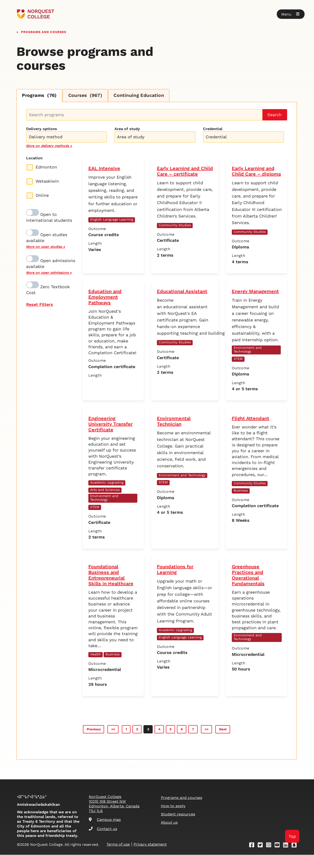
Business (241, 491)
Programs (40, 96)
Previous (94, 729)
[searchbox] (68, 137)
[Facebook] (253, 846)
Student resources (178, 814)
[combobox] (67, 136)
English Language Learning (111, 220)
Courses (87, 96)
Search (274, 114)
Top (292, 836)
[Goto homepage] (35, 14)
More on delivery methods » (49, 146)
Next (223, 729)
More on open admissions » (49, 273)
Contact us (103, 829)
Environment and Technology (248, 350)
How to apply (173, 806)
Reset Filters (39, 304)
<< (113, 729)
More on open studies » (45, 247)
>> (206, 729)
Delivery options (41, 129)
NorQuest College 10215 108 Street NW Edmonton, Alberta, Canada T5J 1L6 (114, 804)
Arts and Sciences (105, 490)
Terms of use (118, 844)
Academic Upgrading (106, 483)
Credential (212, 129)
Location (34, 158)
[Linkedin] (287, 846)
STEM (238, 359)
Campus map (105, 820)
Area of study (127, 129)
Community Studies (175, 225)
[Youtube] (279, 846)
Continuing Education (142, 96)
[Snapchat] (296, 846)
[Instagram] (270, 846)
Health (95, 654)
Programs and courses (43, 31)
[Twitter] (262, 846)
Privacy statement (150, 844)
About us (169, 822)
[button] (291, 14)
